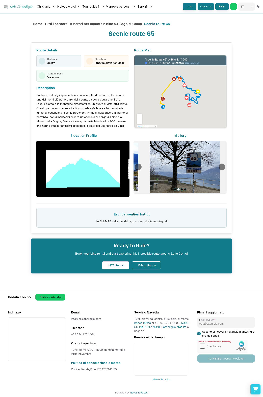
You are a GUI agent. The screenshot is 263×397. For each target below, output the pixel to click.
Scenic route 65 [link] (157, 24)
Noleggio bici (69, 6)
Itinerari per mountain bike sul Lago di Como (106, 24)
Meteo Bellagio (161, 379)
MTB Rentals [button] (116, 265)
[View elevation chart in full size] (82, 169)
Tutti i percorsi (56, 24)
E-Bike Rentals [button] (147, 265)
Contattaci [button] (205, 6)
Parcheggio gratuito (173, 327)
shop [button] (190, 6)
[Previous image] (138, 167)
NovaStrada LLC (139, 392)
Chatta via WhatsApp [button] (50, 297)
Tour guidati (93, 6)
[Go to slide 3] (182, 189)
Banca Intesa (143, 323)
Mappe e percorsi (121, 6)
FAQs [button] (222, 6)
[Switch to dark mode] (258, 6)
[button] (233, 6)
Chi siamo (46, 6)
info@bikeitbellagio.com (86, 319)
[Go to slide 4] (185, 189)
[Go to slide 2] (178, 189)
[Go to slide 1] (175, 189)
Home (37, 24)
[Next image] (222, 167)
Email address (206, 320)
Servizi (145, 6)
